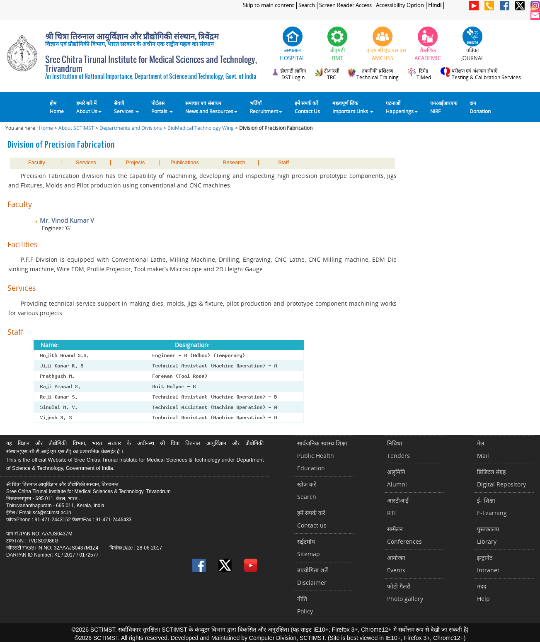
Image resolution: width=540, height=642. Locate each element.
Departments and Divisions (130, 127)
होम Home (57, 107)
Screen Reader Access (345, 5)
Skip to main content (268, 5)
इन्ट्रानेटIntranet (488, 564)
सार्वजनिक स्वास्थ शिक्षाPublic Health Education (322, 455)
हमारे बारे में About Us (89, 107)
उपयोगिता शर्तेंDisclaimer (312, 576)
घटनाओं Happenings (402, 107)
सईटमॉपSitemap (308, 547)
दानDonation (480, 107)
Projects (135, 162)
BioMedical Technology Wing (200, 127)
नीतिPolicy (305, 605)
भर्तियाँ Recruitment (266, 107)
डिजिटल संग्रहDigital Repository (501, 478)
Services (86, 162)
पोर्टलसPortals (162, 107)
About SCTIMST (76, 127)
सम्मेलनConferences (404, 535)
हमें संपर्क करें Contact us (312, 519)
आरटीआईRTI (398, 506)
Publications (184, 162)
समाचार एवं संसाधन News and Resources (211, 107)
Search (306, 5)
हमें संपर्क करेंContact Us (307, 107)
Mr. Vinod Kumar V (64, 220)
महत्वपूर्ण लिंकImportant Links (352, 107)
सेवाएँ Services (126, 107)
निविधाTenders (398, 449)
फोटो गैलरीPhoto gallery (405, 592)
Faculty (36, 162)
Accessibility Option (400, 5)
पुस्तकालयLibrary (488, 535)
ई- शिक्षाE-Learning (492, 506)
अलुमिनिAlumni (397, 478)
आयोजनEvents (396, 564)
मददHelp (483, 592)
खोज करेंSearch (306, 490)
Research (234, 162)
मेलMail (483, 449)
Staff (283, 162)
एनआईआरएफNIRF (443, 107)
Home (46, 127)
